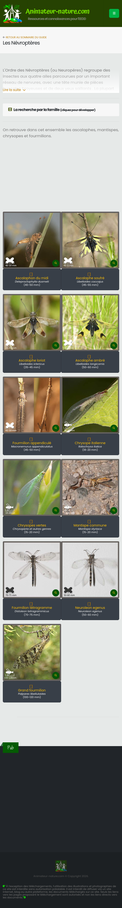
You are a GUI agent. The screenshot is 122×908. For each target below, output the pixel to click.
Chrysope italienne (90, 443)
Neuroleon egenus (90, 607)
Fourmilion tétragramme (32, 607)
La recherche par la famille (51, 109)
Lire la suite (14, 90)
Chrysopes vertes (32, 525)
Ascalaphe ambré (90, 360)
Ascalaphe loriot (31, 360)
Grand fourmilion (32, 690)
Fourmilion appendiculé (32, 443)
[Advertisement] (68, 176)
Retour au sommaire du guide (26, 37)
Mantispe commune (90, 525)
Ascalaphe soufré (90, 278)
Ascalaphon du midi (31, 278)
